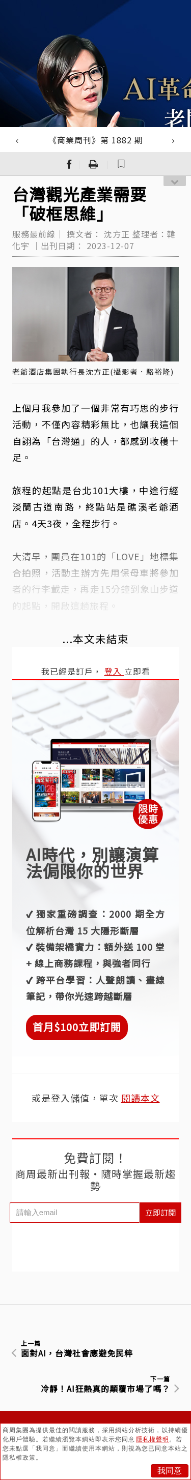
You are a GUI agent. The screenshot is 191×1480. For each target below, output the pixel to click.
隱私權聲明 (152, 1439)
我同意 (169, 1470)
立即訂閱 (160, 1212)
